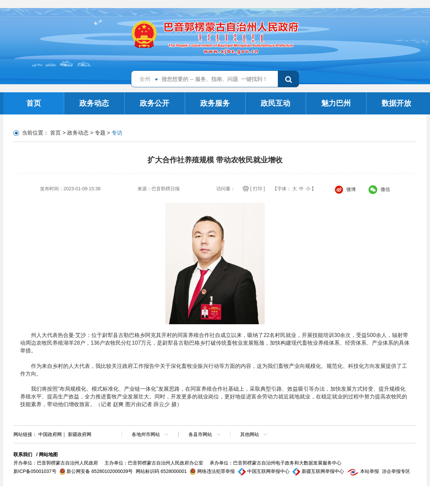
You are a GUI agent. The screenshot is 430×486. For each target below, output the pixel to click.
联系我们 (22, 454)
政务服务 (215, 103)
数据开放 (396, 103)
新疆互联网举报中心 (318, 471)
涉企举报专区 (396, 471)
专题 (100, 133)
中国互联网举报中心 (264, 471)
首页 (33, 103)
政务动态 (94, 103)
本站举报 (363, 471)
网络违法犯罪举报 (213, 471)
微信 (379, 189)
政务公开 (154, 103)
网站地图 (48, 454)
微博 (345, 189)
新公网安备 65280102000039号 (96, 471)
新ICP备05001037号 (35, 471)
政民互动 (275, 103)
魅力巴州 (336, 103)
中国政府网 (50, 434)
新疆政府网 (79, 434)
